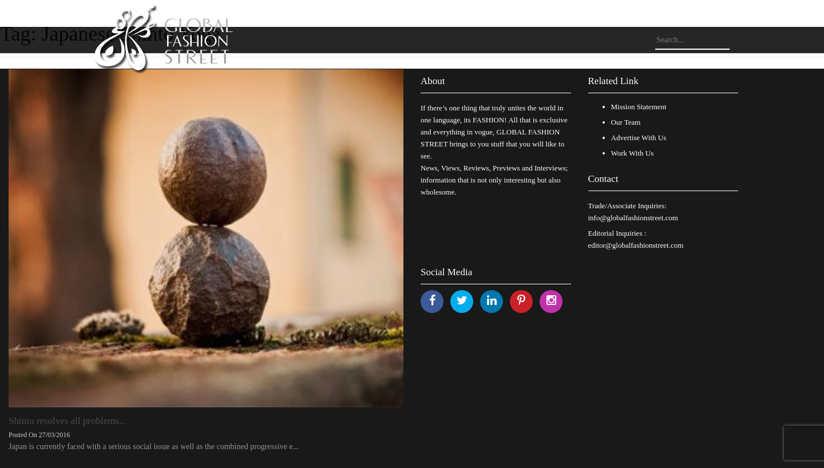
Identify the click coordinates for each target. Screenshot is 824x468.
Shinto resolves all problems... (67, 420)
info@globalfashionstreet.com (633, 217)
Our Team (626, 122)
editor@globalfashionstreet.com (636, 245)
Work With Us (632, 153)
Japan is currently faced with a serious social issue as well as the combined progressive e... (154, 446)
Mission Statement (639, 106)
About (433, 81)
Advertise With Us (639, 137)
